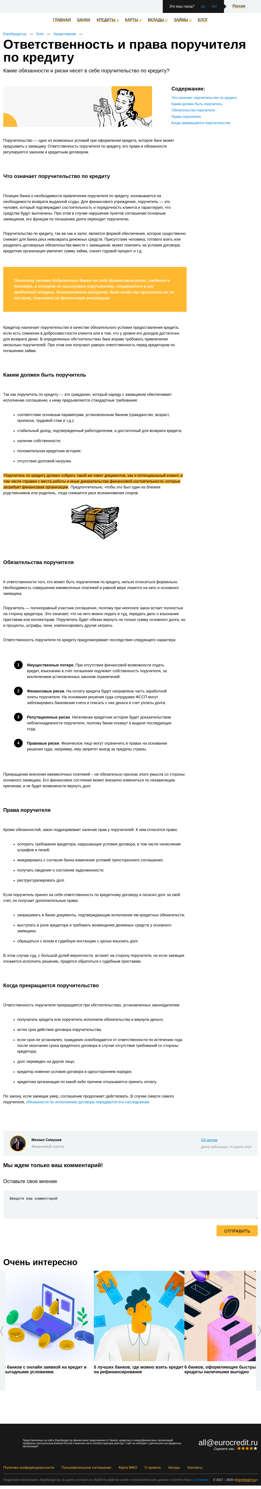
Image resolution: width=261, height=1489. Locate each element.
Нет (214, 6)
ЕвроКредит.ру (15, 34)
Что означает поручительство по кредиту (204, 98)
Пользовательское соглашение (86, 1471)
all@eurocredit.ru (228, 1446)
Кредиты (106, 20)
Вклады (156, 20)
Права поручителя (186, 116)
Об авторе (209, 1140)
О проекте (153, 1471)
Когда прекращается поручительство (200, 123)
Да (203, 6)
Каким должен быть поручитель (196, 104)
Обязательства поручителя (193, 110)
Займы (181, 20)
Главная (62, 20)
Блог (203, 20)
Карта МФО (128, 1471)
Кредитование (64, 34)
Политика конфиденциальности (28, 1471)
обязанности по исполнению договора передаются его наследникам (87, 1102)
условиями (200, 1483)
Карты (131, 20)
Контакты (195, 1471)
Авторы (174, 1471)
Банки (83, 20)
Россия (239, 6)
